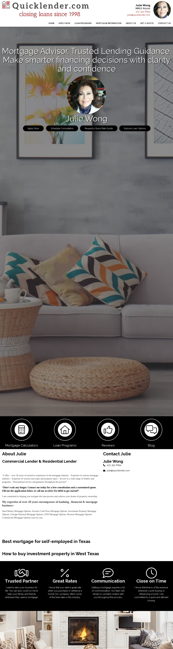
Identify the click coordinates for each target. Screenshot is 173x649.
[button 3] (108, 432)
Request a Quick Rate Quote (99, 128)
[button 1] (21, 432)
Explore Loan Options (135, 128)
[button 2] (65, 432)
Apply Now (64, 23)
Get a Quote (147, 23)
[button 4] (151, 432)
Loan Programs (83, 23)
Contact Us (164, 23)
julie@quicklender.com (138, 15)
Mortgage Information (108, 23)
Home (51, 23)
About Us (131, 23)
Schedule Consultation (62, 128)
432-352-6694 (143, 11)
